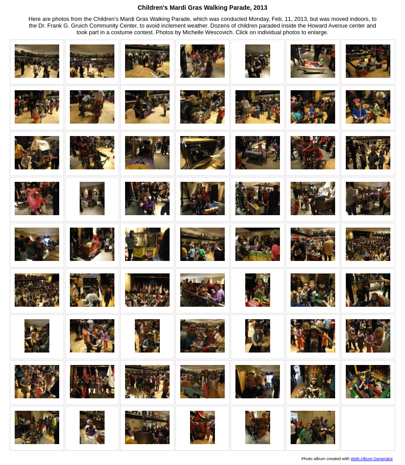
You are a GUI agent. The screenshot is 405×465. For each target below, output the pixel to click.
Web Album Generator (372, 458)
